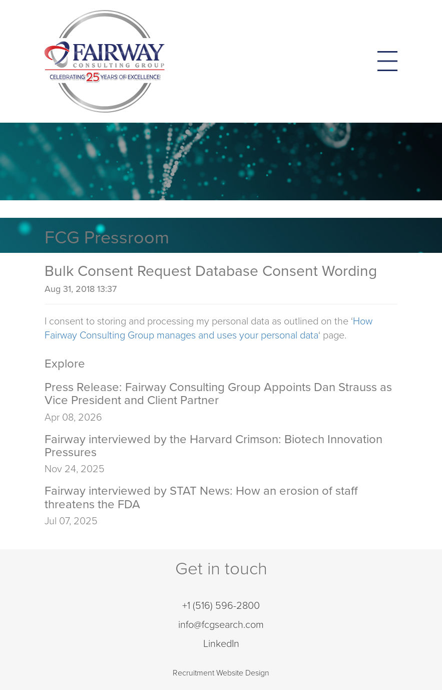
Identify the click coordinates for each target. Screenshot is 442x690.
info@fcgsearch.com (221, 625)
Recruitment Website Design (221, 673)
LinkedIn (221, 644)
